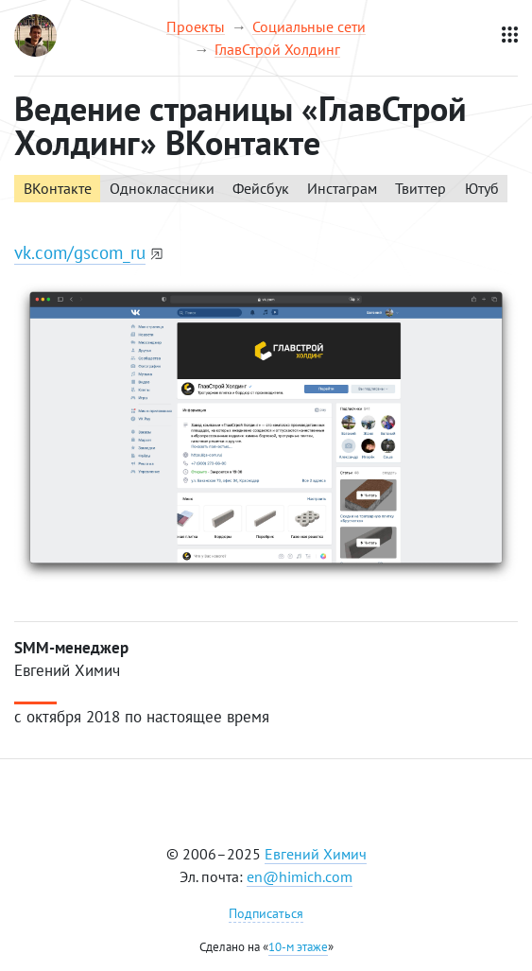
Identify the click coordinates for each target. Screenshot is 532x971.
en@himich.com (299, 876)
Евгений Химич (316, 853)
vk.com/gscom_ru (80, 252)
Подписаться (266, 913)
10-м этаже (298, 947)
